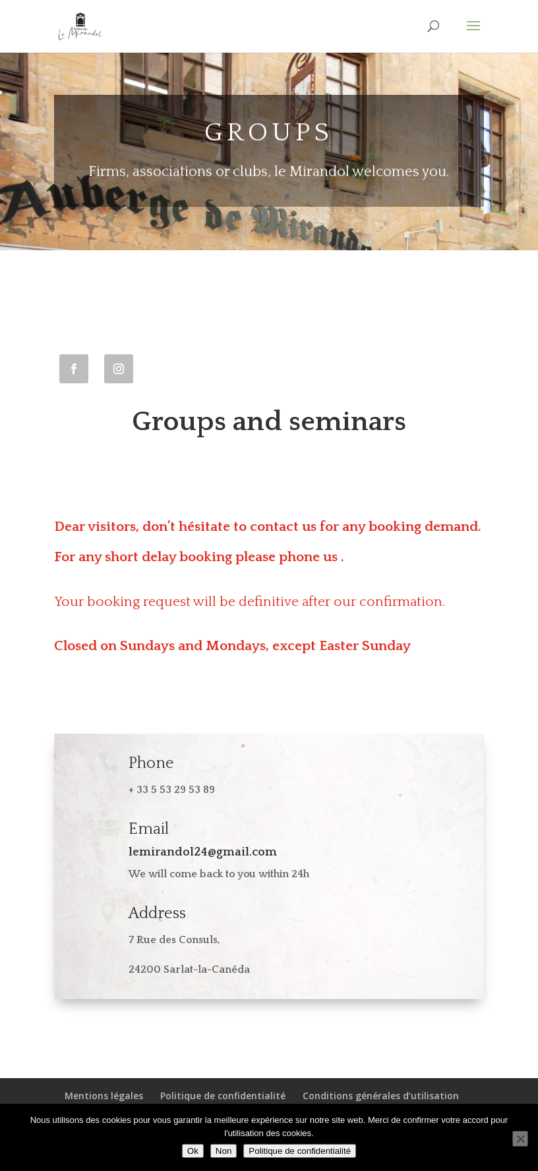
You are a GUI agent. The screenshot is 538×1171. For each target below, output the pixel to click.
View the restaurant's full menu (167, 695)
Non (223, 1151)
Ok (192, 1151)
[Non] (520, 1139)
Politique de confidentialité (222, 1095)
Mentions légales (104, 1095)
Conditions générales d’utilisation (381, 1095)
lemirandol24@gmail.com (203, 852)
